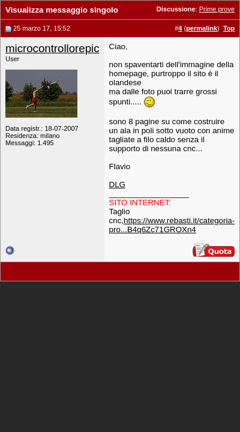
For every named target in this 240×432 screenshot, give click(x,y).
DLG (117, 184)
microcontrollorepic (52, 48)
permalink (201, 28)
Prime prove (217, 9)
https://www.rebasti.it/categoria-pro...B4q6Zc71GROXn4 (172, 225)
